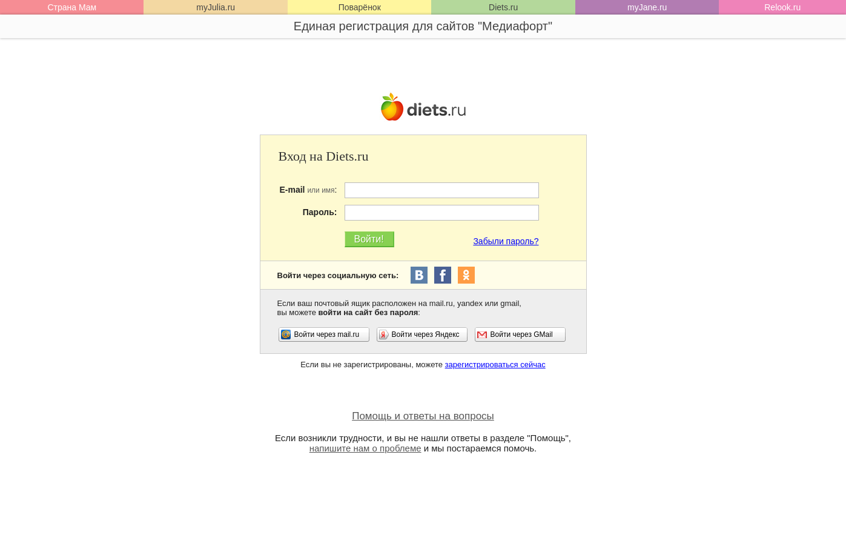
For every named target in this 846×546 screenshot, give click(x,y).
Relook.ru (782, 7)
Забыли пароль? (505, 241)
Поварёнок (360, 7)
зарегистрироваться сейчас (495, 364)
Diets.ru (503, 7)
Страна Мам (71, 7)
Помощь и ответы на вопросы (423, 416)
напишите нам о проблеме (365, 448)
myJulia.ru (215, 7)
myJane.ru (647, 7)
